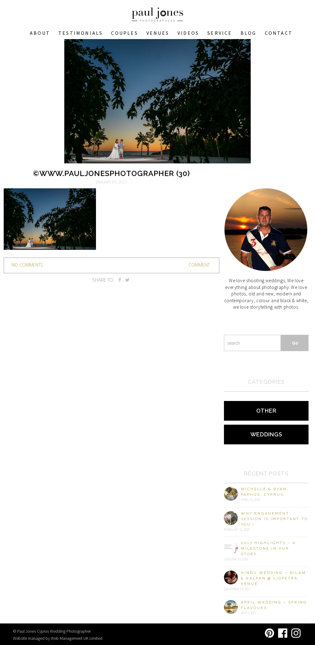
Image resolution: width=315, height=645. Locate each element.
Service (219, 33)
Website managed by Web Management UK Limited (57, 638)
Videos (188, 33)
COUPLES (124, 33)
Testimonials (80, 33)
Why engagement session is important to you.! (274, 519)
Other (266, 410)
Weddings (266, 434)
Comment (199, 265)
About (40, 33)
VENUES (157, 33)
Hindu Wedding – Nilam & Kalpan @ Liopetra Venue (273, 578)
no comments (27, 265)
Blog (249, 33)
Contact (279, 33)
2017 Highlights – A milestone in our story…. (268, 548)
